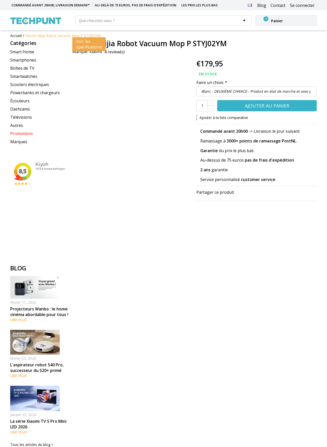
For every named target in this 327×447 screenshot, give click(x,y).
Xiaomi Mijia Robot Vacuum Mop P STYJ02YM (63, 35)
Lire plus (18, 319)
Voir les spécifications (89, 44)
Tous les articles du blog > (31, 444)
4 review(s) (114, 52)
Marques (18, 141)
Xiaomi (95, 51)
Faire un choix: (211, 82)
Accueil (16, 35)
